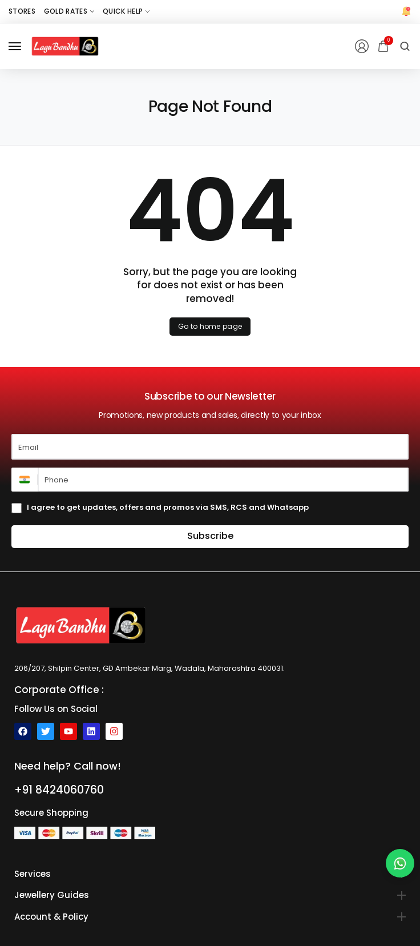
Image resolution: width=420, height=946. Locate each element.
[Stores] (22, 11)
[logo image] (65, 46)
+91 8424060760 (59, 790)
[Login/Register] (362, 46)
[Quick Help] (126, 11)
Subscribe (210, 535)
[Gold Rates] (69, 11)
